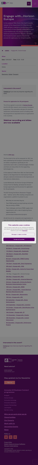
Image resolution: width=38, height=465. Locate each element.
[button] (19, 234)
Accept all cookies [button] (19, 239)
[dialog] (19, 232)
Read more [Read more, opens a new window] (24, 230)
